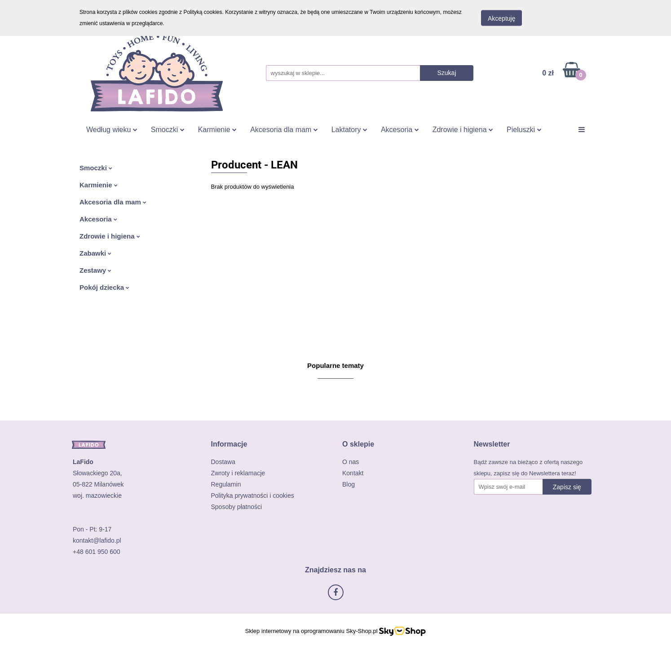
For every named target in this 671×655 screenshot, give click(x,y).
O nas (350, 461)
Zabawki (95, 253)
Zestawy (95, 270)
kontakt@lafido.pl (97, 540)
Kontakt (352, 473)
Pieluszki (524, 129)
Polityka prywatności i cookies (252, 495)
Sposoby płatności (236, 506)
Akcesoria (400, 129)
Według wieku (111, 129)
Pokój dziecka (104, 287)
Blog (348, 484)
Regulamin (226, 484)
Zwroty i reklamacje (238, 473)
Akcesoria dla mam (284, 129)
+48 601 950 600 (96, 551)
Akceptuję (501, 18)
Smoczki (168, 129)
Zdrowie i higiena (463, 129)
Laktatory (349, 129)
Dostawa (223, 461)
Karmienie (217, 129)
